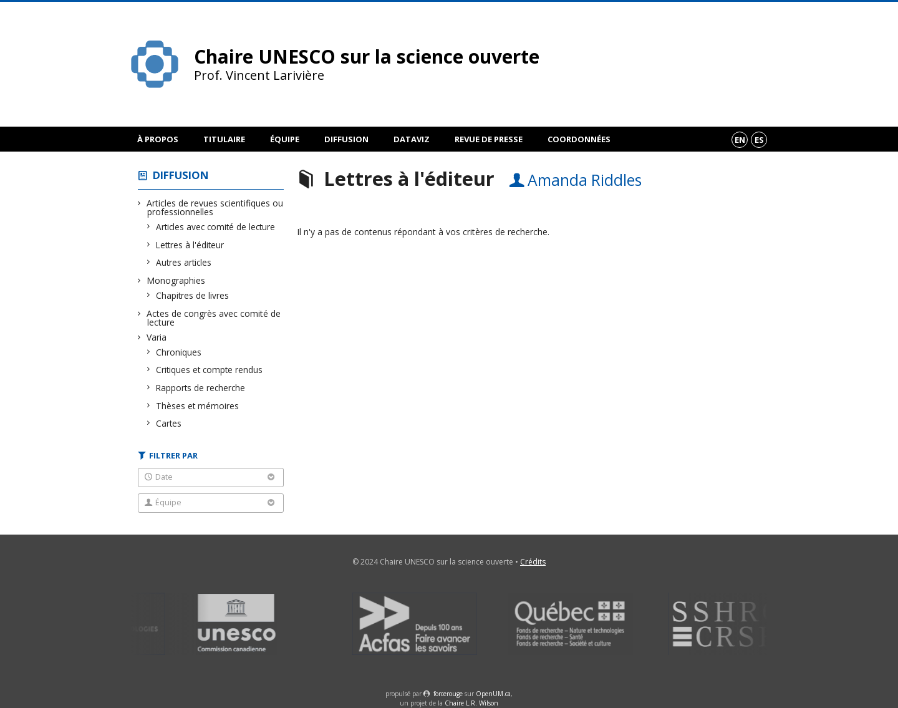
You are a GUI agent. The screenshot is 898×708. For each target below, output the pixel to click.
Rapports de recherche (201, 388)
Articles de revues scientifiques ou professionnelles (215, 207)
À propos (157, 139)
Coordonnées (579, 139)
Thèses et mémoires (198, 406)
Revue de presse (489, 139)
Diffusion (346, 139)
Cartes (169, 423)
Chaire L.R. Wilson (471, 703)
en (740, 139)
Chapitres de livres (193, 295)
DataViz (411, 139)
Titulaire (224, 139)
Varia (157, 337)
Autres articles (184, 262)
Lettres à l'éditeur (190, 245)
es (759, 139)
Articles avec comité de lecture (216, 227)
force (448, 693)
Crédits (533, 561)
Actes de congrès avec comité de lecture (214, 318)
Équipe (284, 139)
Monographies (176, 280)
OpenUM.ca (493, 693)
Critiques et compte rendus (210, 370)
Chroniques (179, 352)
